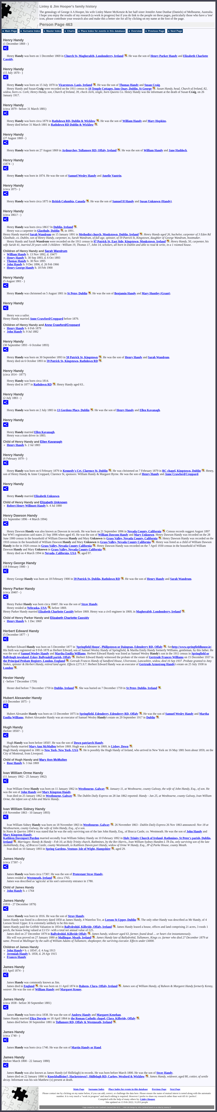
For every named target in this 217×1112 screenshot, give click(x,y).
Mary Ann (42, 746)
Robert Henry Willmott (26, 505)
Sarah (40, 234)
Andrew (81, 1014)
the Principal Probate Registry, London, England (34, 660)
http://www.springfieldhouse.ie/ (191, 646)
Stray (89, 604)
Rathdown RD (42, 384)
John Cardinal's (100, 1107)
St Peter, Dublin (77, 293)
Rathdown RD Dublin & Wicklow (72, 124)
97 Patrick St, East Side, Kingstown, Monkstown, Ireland (130, 241)
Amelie (111, 175)
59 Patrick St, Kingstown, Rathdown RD (72, 361)
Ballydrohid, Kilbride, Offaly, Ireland (88, 926)
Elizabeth (46, 496)
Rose (14, 763)
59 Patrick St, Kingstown (82, 357)
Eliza (38, 1018)
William (132, 121)
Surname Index (31, 31)
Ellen (150, 410)
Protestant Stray (88, 874)
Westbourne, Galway (91, 788)
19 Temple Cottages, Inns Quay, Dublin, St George (120, 88)
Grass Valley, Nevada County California (125, 542)
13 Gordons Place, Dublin (73, 410)
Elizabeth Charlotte (56, 611)
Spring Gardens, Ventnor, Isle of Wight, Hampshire (78, 848)
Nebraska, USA (37, 607)
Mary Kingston (56, 792)
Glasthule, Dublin (48, 230)
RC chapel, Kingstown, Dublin (181, 470)
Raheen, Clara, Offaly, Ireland (98, 986)
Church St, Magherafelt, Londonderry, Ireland (93, 55)
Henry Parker (163, 55)
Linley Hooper (147, 1099)
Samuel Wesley (82, 175)
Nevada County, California (144, 531)
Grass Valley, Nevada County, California (131, 538)
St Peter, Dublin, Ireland (141, 688)
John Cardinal (143, 1107)
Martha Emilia (70, 653)
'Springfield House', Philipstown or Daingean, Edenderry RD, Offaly (119, 646)
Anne (46, 318)
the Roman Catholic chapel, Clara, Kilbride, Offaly (103, 1018)
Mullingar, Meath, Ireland (74, 937)
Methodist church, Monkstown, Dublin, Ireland (108, 234)
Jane (178, 150)
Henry (15, 257)
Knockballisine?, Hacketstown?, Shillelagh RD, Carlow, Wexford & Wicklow (96, 1076)
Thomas (129, 84)
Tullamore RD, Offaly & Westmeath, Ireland (84, 1022)
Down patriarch (88, 742)
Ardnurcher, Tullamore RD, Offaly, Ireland (89, 150)
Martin (86, 1047)
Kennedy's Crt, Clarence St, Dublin (85, 470)
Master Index (53, 31)
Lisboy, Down (119, 746)
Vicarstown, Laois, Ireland (75, 84)
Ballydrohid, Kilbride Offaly (69, 933)
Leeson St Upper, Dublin (120, 919)
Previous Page (156, 31)
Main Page (11, 31)
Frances (16, 957)
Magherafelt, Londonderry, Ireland (158, 611)
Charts (71, 31)
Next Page (176, 31)
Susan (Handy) (156, 201)
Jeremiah (17, 953)
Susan (152, 84)
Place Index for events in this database (103, 31)
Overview (136, 31)
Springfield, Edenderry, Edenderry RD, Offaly (108, 713)
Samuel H (123, 201)
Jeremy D (167, 1107)
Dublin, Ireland (63, 227)
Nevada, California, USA (60, 553)
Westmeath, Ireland (39, 877)
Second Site (111, 1107)
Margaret (71, 989)
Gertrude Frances (166, 657)
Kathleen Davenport (21, 838)
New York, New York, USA (61, 750)
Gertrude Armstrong (157, 664)
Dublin (150, 717)
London (8, 667)
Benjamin (125, 293)
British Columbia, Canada (68, 201)
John (14, 264)
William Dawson (113, 534)
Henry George (20, 267)
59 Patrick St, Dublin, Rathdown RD (97, 578)
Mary (157, 121)
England (29, 986)
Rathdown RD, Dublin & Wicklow (73, 121)
